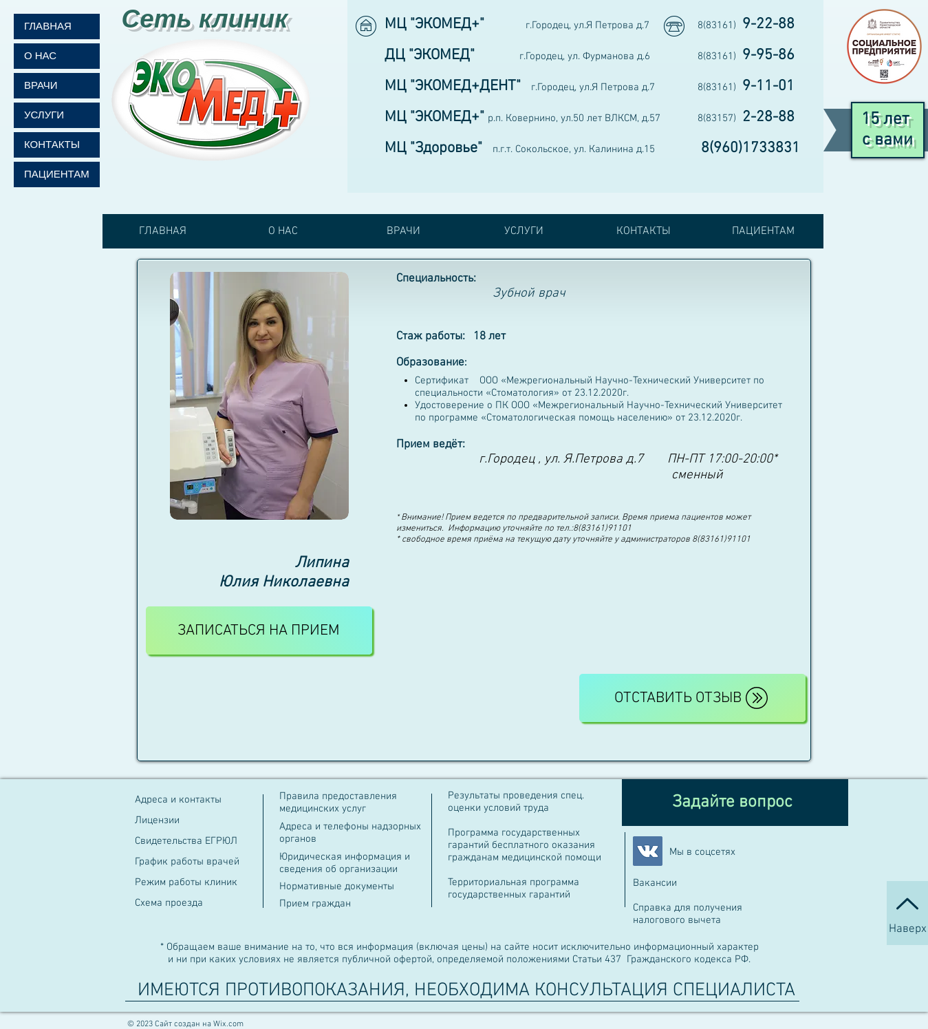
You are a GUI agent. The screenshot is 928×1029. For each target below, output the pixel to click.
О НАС (40, 56)
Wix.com (228, 1024)
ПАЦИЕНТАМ (56, 174)
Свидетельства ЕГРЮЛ (187, 841)
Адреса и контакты (178, 800)
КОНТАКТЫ (52, 145)
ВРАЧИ (41, 86)
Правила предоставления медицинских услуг (338, 802)
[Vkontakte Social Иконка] (647, 851)
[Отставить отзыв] (692, 698)
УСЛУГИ (44, 115)
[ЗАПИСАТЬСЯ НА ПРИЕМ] (259, 630)
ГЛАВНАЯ (48, 26)
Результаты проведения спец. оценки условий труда (516, 801)
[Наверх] (907, 913)
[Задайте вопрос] (735, 802)
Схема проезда (169, 903)
